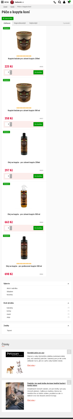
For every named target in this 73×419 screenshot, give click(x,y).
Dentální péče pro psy (35, 241)
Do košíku (28, 70)
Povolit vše (53, 414)
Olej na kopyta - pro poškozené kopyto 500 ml (19, 156)
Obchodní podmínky (45, 339)
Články (4, 392)
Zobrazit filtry (7, 18)
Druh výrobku (9, 192)
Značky (6, 214)
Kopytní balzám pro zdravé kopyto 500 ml (54, 57)
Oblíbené (7, 23)
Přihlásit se (63, 322)
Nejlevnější (34, 23)
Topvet (9, 219)
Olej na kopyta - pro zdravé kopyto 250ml (19, 106)
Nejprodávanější (20, 23)
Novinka (8, 183)
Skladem (8, 180)
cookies (21, 409)
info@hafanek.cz (13, 359)
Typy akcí (41, 351)
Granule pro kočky (45, 371)
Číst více (31, 254)
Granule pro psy (44, 368)
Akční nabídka (10, 177)
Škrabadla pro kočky (45, 374)
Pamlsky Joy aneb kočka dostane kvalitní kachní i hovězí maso (46, 273)
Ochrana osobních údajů (47, 345)
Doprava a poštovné (45, 348)
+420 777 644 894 (12, 357)
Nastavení (20, 414)
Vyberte (7, 172)
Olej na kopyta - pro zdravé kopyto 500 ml (54, 106)
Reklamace (42, 342)
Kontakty (5, 395)
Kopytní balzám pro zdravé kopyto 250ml (19, 57)
